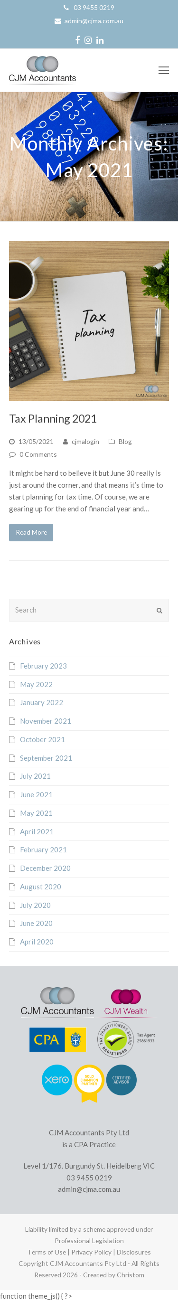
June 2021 (36, 794)
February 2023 (43, 665)
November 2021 (45, 721)
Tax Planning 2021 (53, 418)
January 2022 (41, 702)
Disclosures (134, 1252)
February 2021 (43, 849)
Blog (125, 441)
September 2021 (46, 758)
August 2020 (40, 886)
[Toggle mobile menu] (164, 70)
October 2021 (42, 739)
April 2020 (37, 941)
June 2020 (36, 923)
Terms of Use (47, 1252)
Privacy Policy (91, 1252)
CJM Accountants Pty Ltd (88, 1263)
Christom (130, 1275)
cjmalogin (85, 441)
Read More (31, 532)
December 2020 (45, 868)
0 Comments (38, 454)
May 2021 (36, 813)
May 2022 (36, 684)
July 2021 (35, 776)
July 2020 (35, 905)
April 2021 (37, 831)
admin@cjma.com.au (94, 21)
